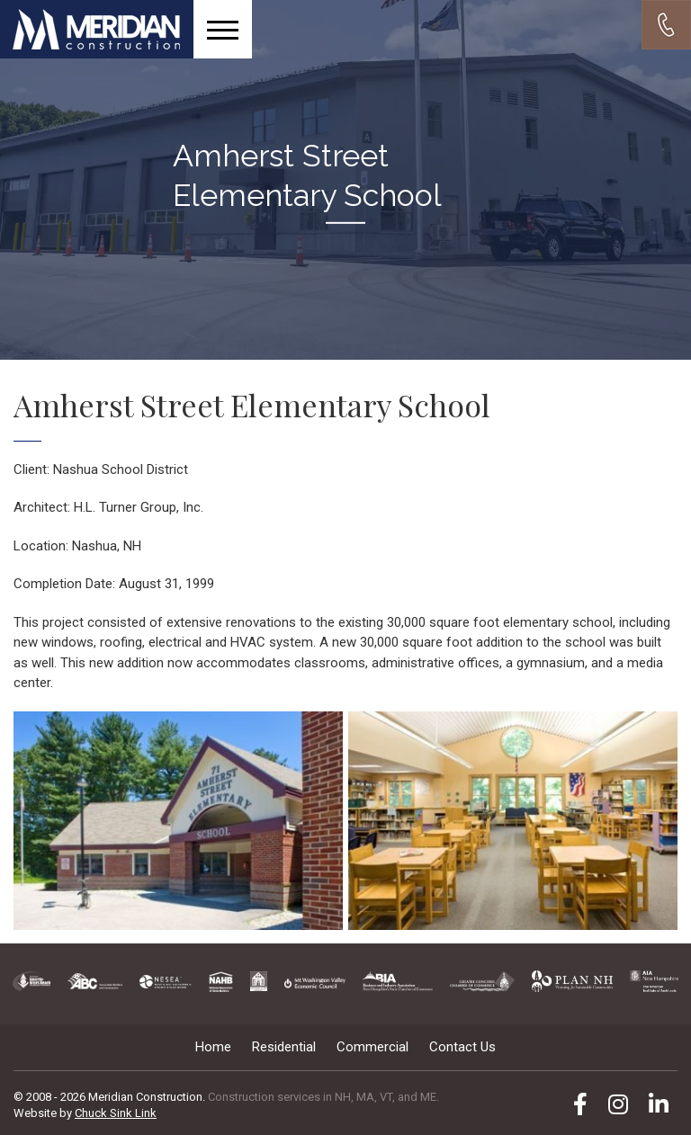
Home (213, 1047)
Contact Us (462, 1047)
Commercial (372, 1047)
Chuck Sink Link (116, 1113)
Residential (284, 1047)
